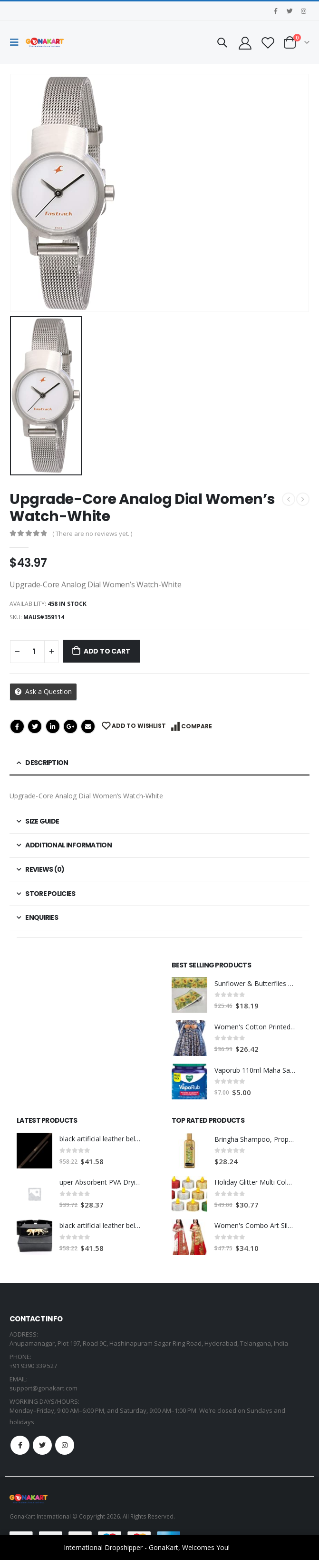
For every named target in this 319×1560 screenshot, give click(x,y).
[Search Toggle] (222, 42)
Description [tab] (46, 762)
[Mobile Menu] (17, 42)
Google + (70, 726)
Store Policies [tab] (50, 893)
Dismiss (244, 1547)
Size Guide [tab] (42, 821)
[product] (189, 995)
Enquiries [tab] (41, 917)
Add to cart (107, 651)
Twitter (34, 726)
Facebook (17, 726)
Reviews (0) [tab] (44, 869)
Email (88, 726)
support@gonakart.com (43, 1388)
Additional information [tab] (68, 845)
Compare (196, 726)
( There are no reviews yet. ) (92, 533)
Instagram (64, 1445)
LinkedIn (52, 726)
